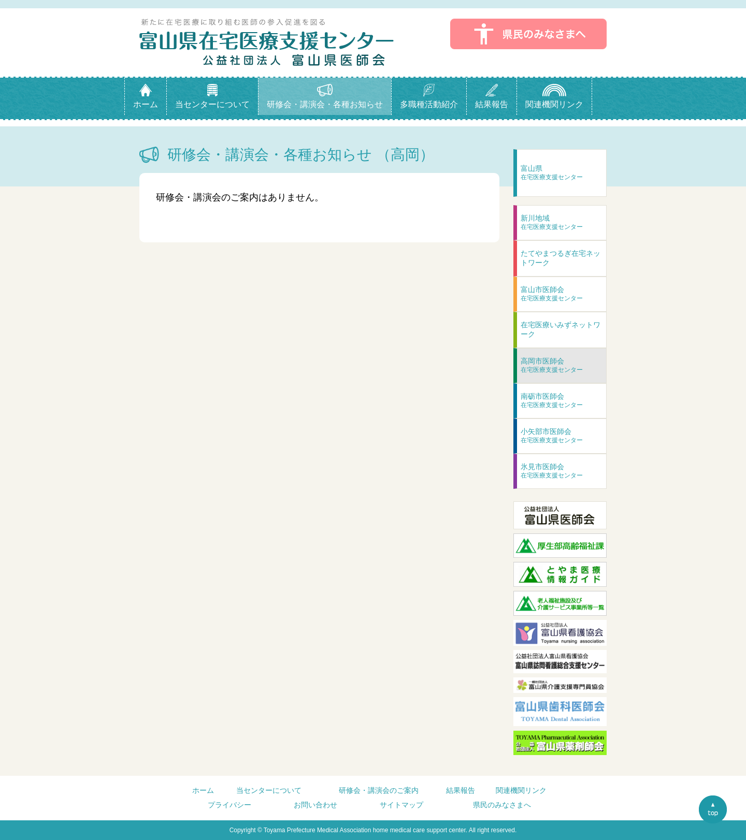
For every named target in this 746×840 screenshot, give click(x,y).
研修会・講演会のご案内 (379, 790)
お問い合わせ (315, 805)
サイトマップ (401, 805)
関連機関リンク (521, 790)
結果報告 (460, 790)
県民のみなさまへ (502, 805)
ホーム (203, 790)
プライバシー (229, 805)
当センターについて (269, 790)
